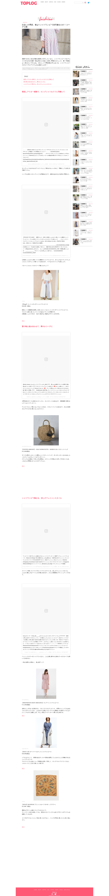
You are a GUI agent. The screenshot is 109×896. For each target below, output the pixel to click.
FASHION (35, 889)
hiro (29, 164)
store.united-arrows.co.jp (26, 446)
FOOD (48, 889)
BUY (23, 320)
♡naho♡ (26, 652)
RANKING (56, 889)
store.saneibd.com (25, 699)
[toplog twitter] (89, 2)
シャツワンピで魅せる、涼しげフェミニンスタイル (37, 84)
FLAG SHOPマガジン (28, 566)
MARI (28, 396)
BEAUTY (39, 889)
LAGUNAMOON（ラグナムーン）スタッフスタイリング (37, 255)
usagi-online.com (25, 748)
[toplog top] (29, 3)
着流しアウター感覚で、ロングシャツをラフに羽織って (39, 79)
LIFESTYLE (44, 889)
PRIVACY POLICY (67, 889)
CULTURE (52, 889)
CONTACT (61, 889)
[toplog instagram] (86, 2)
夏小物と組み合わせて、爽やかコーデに (34, 81)
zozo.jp (23, 301)
